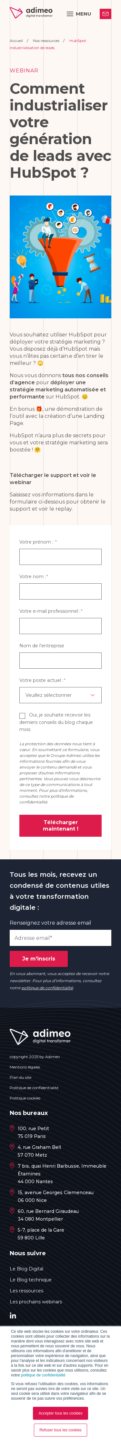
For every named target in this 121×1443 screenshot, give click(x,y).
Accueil (17, 40)
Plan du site (20, 1077)
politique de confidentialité (43, 1375)
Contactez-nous (105, 13)
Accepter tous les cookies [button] (60, 1413)
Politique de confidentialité (34, 1087)
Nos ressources (46, 40)
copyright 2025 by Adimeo (35, 1056)
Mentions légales (25, 1067)
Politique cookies (25, 1098)
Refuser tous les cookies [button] (60, 1430)
